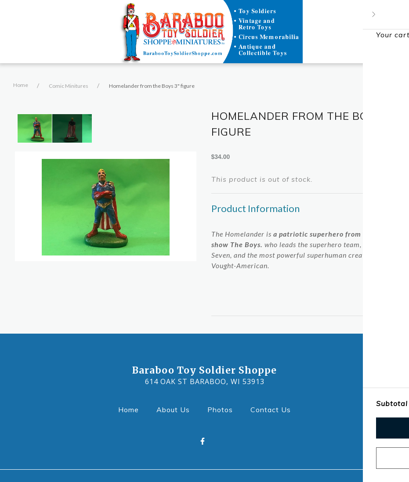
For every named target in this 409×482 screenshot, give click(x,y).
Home (20, 85)
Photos (222, 409)
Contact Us (273, 409)
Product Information (255, 208)
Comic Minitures (68, 86)
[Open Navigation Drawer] (28, 32)
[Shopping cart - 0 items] (384, 32)
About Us (175, 409)
